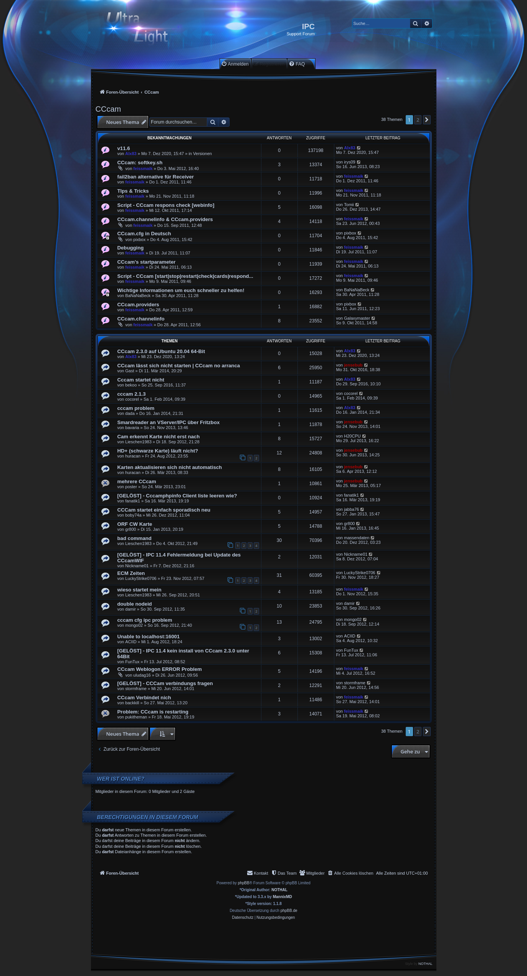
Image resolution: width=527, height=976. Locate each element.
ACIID (130, 641)
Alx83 (130, 153)
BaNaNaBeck (137, 295)
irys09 (349, 162)
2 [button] (417, 119)
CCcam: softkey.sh (140, 162)
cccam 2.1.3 (131, 394)
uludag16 (141, 675)
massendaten (356, 537)
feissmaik (142, 168)
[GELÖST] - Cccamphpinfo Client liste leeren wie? (177, 496)
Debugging (130, 248)
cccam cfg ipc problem (144, 620)
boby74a (133, 515)
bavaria (132, 427)
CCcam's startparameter (146, 262)
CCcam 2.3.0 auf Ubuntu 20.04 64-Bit (161, 351)
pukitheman (136, 717)
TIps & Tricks (133, 191)
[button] (427, 119)
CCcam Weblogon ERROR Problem (159, 669)
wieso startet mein (139, 590)
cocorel (132, 399)
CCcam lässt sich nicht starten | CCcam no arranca (178, 365)
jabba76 (351, 509)
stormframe (136, 688)
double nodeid (134, 604)
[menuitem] (235, 64)
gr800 (130, 529)
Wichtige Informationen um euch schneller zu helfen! (181, 290)
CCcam (108, 109)
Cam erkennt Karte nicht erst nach (158, 436)
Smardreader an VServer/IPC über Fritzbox (168, 422)
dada (129, 413)
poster (131, 486)
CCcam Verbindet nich (144, 697)
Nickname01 (137, 565)
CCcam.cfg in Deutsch (144, 233)
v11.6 (123, 148)
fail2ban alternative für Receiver (155, 177)
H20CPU (352, 436)
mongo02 (134, 625)
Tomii (349, 204)
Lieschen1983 (138, 441)
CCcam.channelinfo (141, 319)
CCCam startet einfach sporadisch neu (164, 510)
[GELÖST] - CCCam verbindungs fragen (165, 683)
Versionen (202, 153)
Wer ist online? (121, 779)
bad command (134, 538)
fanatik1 (132, 501)
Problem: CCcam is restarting (152, 712)
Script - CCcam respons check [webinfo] (166, 205)
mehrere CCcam (136, 481)
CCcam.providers (138, 304)
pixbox (139, 239)
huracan (132, 456)
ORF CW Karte (134, 524)
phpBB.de (289, 910)
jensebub (353, 365)
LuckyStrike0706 (140, 578)
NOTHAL (279, 890)
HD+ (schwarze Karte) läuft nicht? (157, 451)
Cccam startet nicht (140, 380)
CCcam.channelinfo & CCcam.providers (165, 219)
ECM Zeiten (131, 573)
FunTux (132, 661)
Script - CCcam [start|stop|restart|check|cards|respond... (185, 276)
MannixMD (282, 897)
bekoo (131, 385)
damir (130, 609)
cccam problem (136, 408)
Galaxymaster (357, 318)
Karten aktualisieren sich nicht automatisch (169, 467)
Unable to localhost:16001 (148, 636)
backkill (132, 702)
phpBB (243, 883)
